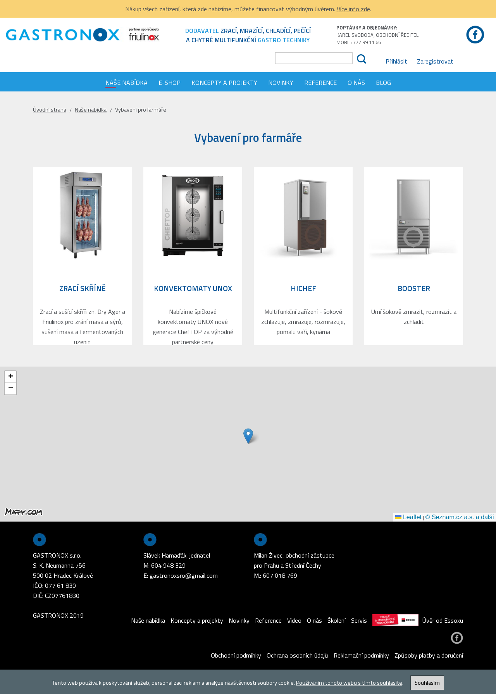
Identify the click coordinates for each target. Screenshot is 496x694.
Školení (336, 620)
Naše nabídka (126, 82)
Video (294, 620)
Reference (320, 82)
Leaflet (408, 517)
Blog (383, 82)
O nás (356, 82)
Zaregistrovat (435, 61)
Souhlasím (427, 683)
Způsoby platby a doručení (428, 655)
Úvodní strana (49, 109)
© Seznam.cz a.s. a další (459, 517)
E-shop (169, 82)
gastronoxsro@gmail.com (184, 575)
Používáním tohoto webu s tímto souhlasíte (349, 683)
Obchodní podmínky (236, 655)
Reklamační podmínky (361, 655)
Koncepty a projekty (224, 82)
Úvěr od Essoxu (417, 620)
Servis (359, 620)
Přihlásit (396, 61)
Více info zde (353, 9)
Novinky (280, 82)
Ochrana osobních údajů (297, 655)
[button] (248, 436)
